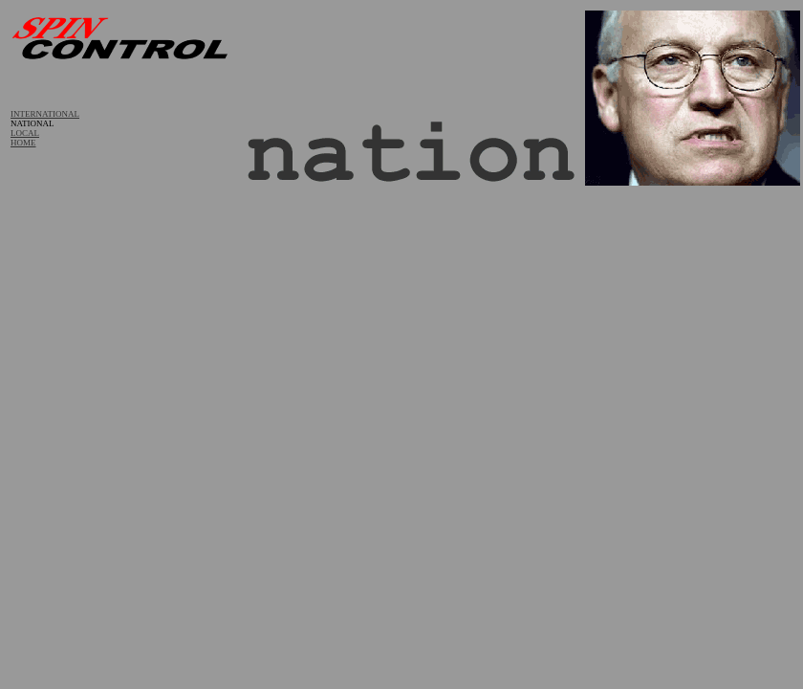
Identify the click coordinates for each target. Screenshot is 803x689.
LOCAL (25, 133)
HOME (23, 142)
